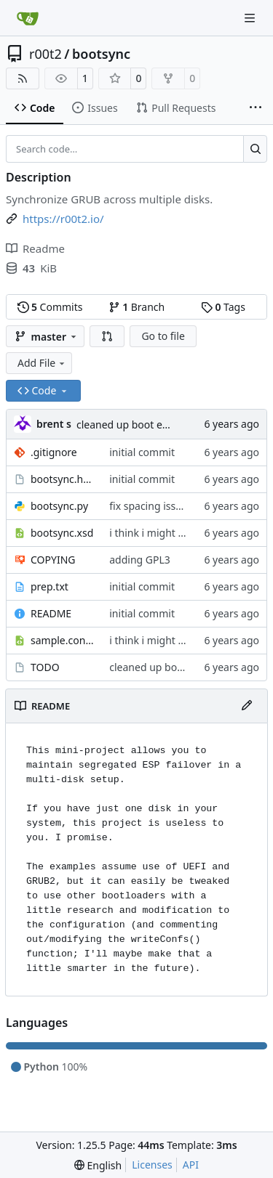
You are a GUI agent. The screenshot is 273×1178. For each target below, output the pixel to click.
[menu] (98, 1165)
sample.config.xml (63, 640)
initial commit (142, 452)
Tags (223, 307)
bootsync (101, 53)
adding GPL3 (139, 559)
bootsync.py (59, 506)
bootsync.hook (63, 479)
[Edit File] (246, 706)
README (51, 613)
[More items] (255, 108)
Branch (136, 307)
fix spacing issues (150, 506)
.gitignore (54, 452)
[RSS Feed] (22, 78)
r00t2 (45, 53)
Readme (35, 248)
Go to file (162, 336)
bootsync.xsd (62, 533)
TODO (45, 667)
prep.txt (49, 586)
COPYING (53, 559)
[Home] (27, 18)
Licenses (152, 1164)
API (191, 1164)
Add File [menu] (42, 363)
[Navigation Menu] (251, 18)
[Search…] (255, 149)
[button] (107, 336)
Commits (50, 307)
